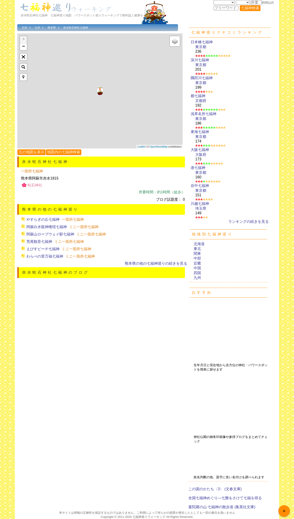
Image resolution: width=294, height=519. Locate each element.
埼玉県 (200, 208)
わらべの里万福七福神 (44, 256)
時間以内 (268, 2)
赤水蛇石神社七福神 (75, 27)
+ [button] (23, 39)
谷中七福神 (200, 186)
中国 (197, 268)
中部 (197, 258)
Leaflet (141, 146)
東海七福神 (200, 132)
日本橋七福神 (202, 42)
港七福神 (198, 168)
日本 (24, 27)
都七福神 (198, 96)
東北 (197, 249)
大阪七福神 (200, 150)
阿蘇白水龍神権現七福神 (46, 227)
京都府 (200, 101)
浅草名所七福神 (203, 114)
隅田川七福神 (202, 78)
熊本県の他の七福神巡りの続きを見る (156, 263)
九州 (37, 27)
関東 (197, 253)
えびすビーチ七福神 (42, 249)
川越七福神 (200, 204)
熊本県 (52, 27)
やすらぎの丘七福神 (42, 219)
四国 (197, 273)
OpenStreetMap (159, 146)
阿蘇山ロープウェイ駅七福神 (50, 234)
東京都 (200, 47)
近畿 (197, 263)
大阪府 (200, 155)
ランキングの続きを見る (248, 221)
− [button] (23, 46)
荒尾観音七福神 (39, 242)
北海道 (199, 244)
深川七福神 (200, 60)
